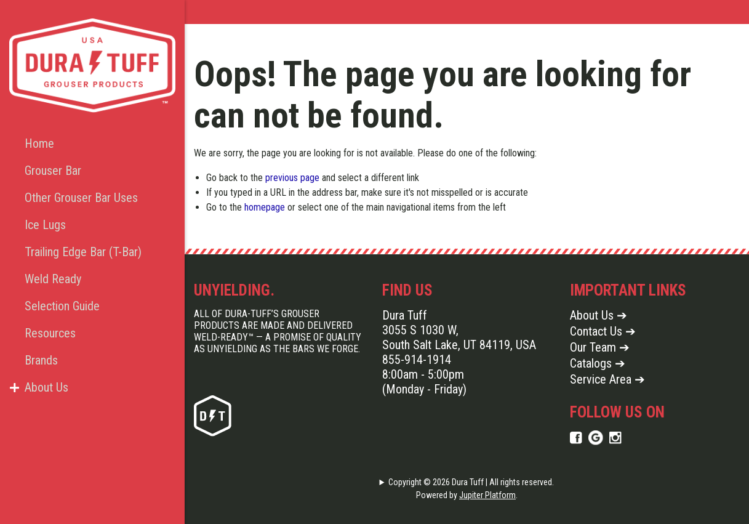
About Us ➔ (598, 315)
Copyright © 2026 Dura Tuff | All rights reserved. (471, 482)
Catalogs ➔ (597, 363)
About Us (46, 387)
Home (39, 143)
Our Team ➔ (600, 347)
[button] (14, 387)
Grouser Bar (53, 170)
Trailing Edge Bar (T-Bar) (82, 251)
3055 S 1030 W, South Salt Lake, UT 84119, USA (459, 337)
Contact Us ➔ (603, 331)
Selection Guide (62, 306)
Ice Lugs (45, 224)
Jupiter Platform (487, 495)
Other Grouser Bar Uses (81, 197)
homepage (264, 207)
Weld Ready (53, 279)
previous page (292, 177)
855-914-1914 (416, 359)
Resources (50, 333)
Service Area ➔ (607, 379)
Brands (41, 360)
